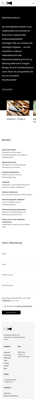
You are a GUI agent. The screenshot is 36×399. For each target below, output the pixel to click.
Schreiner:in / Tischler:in (16, 119)
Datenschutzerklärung (24, 306)
